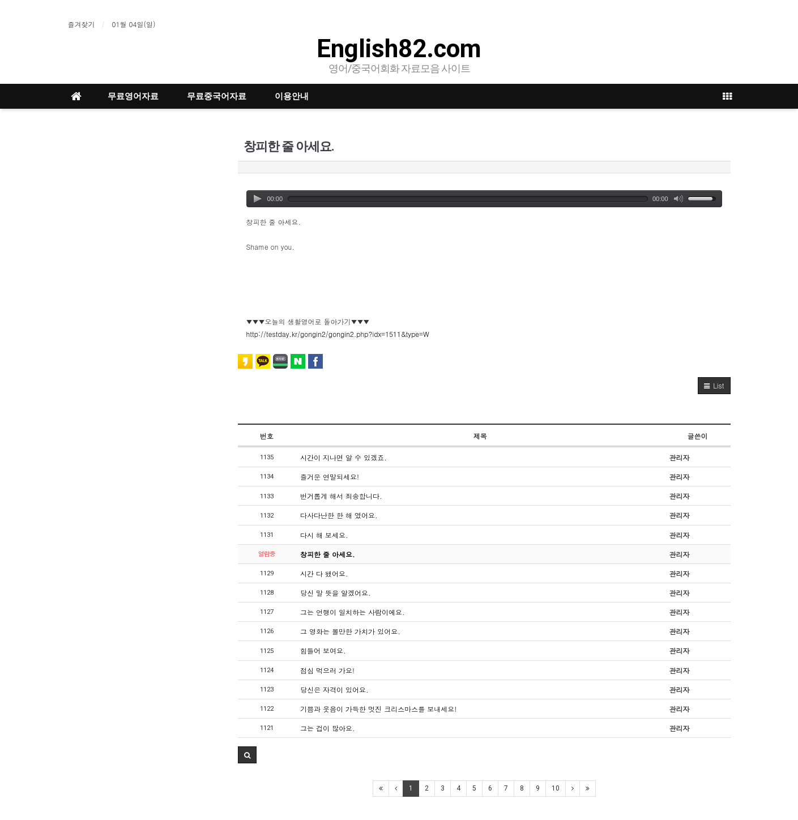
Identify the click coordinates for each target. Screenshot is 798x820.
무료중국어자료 (216, 96)
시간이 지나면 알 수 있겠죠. (343, 457)
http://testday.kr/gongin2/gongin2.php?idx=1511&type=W (337, 334)
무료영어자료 (133, 96)
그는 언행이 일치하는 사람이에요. (352, 612)
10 (556, 788)
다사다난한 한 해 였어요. (339, 515)
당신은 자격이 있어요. (334, 689)
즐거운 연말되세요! (329, 476)
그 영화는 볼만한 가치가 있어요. (350, 631)
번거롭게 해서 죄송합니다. (341, 496)
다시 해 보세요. (324, 535)
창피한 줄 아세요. (327, 554)
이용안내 (292, 96)
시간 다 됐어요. (324, 573)
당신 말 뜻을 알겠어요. (335, 592)
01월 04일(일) (134, 24)
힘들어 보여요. (323, 650)
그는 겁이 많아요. (327, 728)
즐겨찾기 (81, 24)
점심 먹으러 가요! (327, 670)
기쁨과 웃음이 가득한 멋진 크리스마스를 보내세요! (378, 709)
